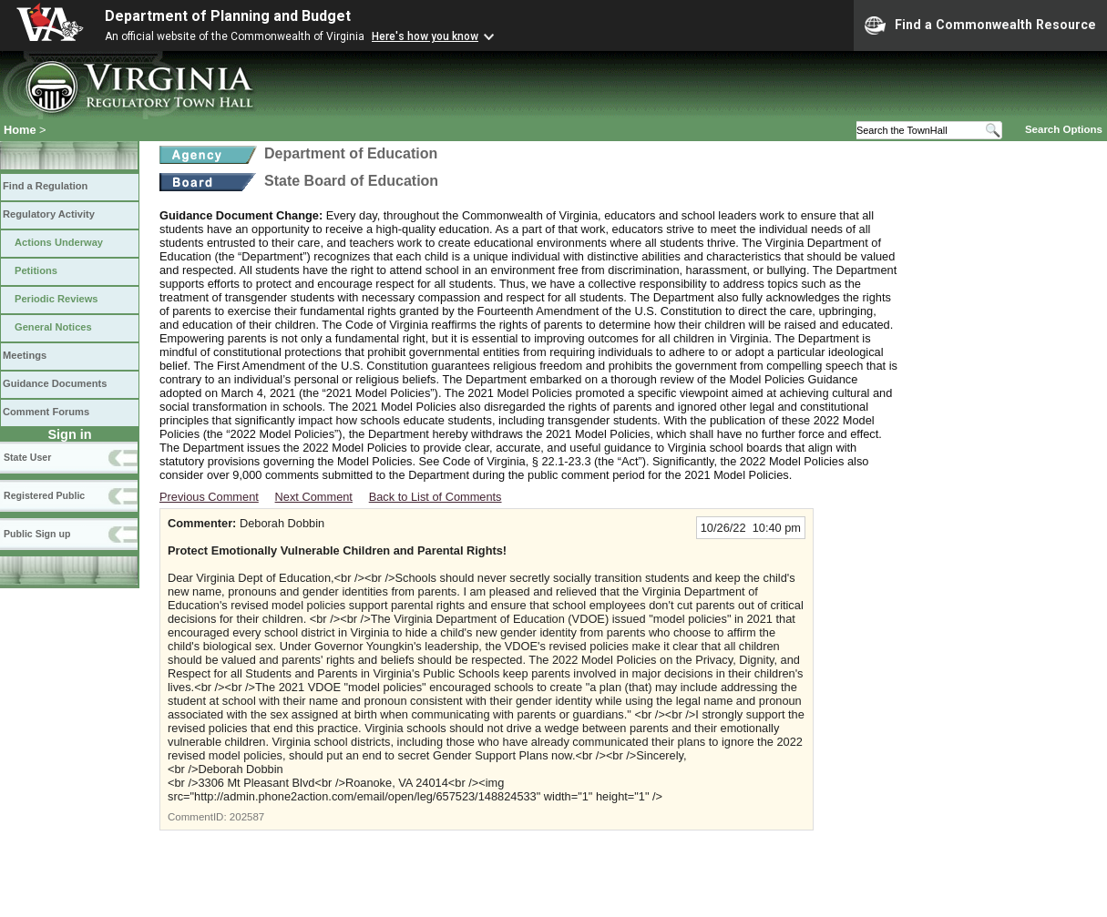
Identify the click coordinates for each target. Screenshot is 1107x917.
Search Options (1063, 129)
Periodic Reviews (56, 298)
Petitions (36, 270)
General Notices (53, 326)
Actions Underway (59, 242)
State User (27, 457)
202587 (247, 816)
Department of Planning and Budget (228, 16)
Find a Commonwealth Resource (980, 25)
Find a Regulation (45, 185)
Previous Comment (209, 497)
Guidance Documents (55, 383)
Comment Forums (46, 411)
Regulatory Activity (49, 214)
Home (20, 130)
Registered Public (44, 495)
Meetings (24, 355)
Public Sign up (37, 533)
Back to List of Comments (435, 497)
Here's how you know (425, 36)
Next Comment (314, 497)
